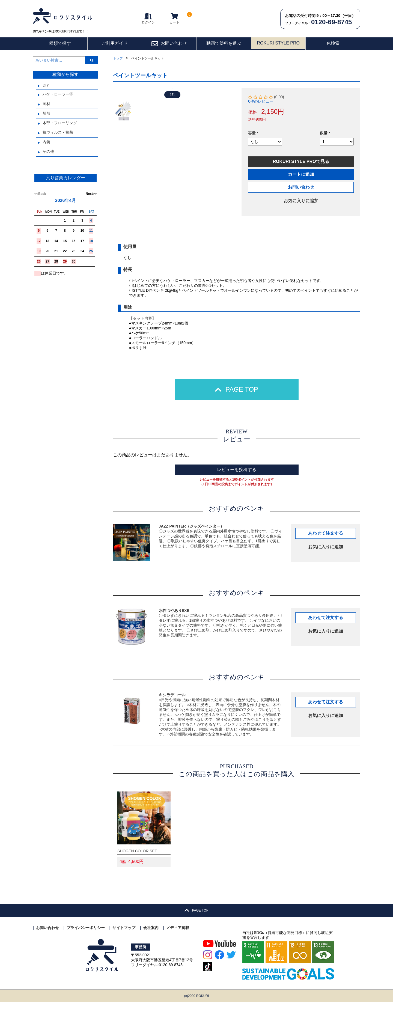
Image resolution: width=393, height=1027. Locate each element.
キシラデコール (172, 720)
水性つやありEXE (174, 635)
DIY (46, 85)
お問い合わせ (169, 43)
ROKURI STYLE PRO (278, 43)
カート (174, 18)
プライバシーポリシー (86, 953)
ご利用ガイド (115, 43)
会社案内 (151, 953)
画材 (46, 104)
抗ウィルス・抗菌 (58, 132)
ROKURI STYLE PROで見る (301, 161)
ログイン (148, 18)
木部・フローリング (60, 123)
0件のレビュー (260, 101)
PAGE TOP (236, 414)
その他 (48, 151)
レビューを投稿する (236, 494)
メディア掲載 (177, 953)
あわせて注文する (325, 558)
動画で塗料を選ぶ (223, 43)
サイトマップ (123, 953)
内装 (46, 142)
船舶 (46, 113)
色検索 (333, 43)
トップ (118, 58)
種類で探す (60, 43)
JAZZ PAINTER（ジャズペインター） (191, 551)
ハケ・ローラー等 (58, 94)
